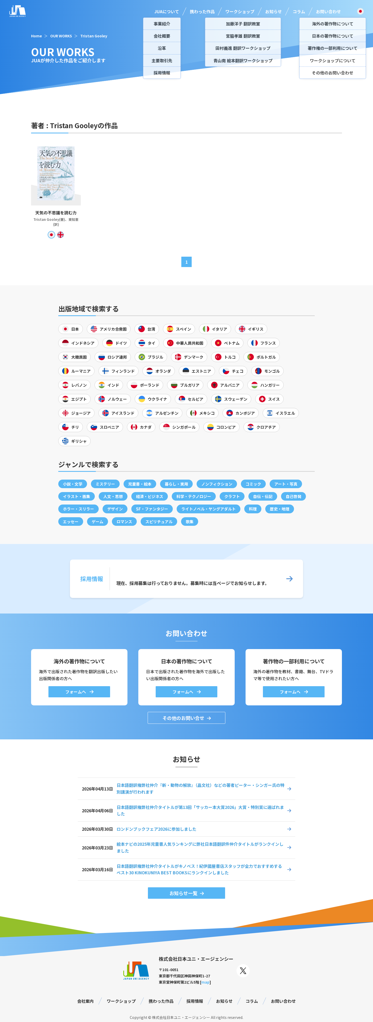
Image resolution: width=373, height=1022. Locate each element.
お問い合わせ (328, 11)
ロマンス (124, 521)
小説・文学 (72, 484)
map (205, 982)
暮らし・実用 (176, 484)
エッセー (70, 521)
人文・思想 (113, 496)
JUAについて (166, 11)
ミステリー (105, 484)
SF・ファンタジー (152, 509)
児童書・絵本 (140, 484)
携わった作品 (202, 11)
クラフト (232, 496)
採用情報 (195, 1001)
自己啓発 (293, 496)
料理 (253, 509)
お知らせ (273, 11)
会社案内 (85, 1001)
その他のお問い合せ (183, 717)
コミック (253, 484)
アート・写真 (285, 484)
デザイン (115, 509)
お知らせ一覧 (183, 893)
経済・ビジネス (149, 496)
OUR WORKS (61, 35)
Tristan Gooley (93, 35)
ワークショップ (239, 11)
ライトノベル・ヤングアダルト (208, 509)
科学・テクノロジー (193, 496)
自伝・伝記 (262, 496)
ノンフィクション (216, 484)
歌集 (189, 521)
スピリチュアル (159, 521)
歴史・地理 (279, 509)
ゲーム (97, 521)
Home (36, 35)
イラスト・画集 (76, 496)
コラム (299, 11)
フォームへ (76, 692)
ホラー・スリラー (78, 509)
